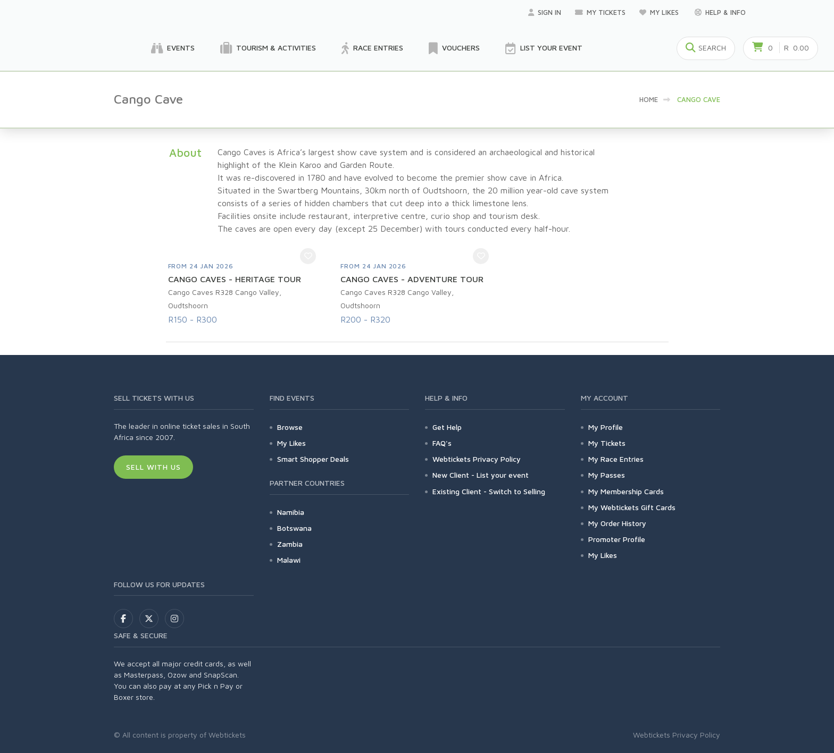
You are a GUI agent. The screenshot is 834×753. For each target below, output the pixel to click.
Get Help (447, 427)
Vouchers (454, 48)
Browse (290, 427)
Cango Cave (698, 99)
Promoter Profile (616, 539)
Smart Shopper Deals (313, 458)
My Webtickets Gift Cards (631, 507)
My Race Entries (616, 458)
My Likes (660, 12)
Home (648, 99)
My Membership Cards (626, 491)
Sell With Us (153, 466)
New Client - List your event (480, 474)
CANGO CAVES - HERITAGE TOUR (234, 279)
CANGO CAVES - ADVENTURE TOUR (411, 279)
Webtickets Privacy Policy (476, 458)
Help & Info (720, 12)
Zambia (290, 543)
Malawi (289, 559)
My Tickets (600, 12)
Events (173, 48)
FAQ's (442, 442)
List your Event (543, 48)
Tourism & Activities (268, 48)
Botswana (294, 527)
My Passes (606, 474)
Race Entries (372, 48)
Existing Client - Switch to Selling (488, 491)
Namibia (290, 512)
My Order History (617, 523)
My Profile (605, 427)
